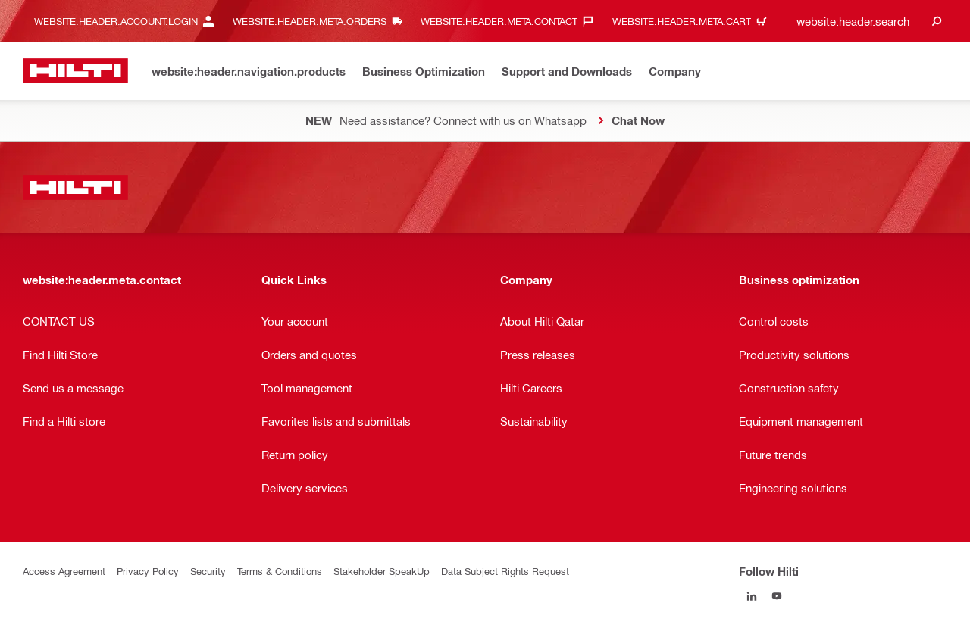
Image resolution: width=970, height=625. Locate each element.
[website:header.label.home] (75, 70)
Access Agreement (64, 571)
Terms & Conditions (279, 571)
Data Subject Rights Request (505, 571)
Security (208, 571)
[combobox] (866, 20)
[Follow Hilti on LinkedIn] (751, 595)
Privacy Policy (148, 571)
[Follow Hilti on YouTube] (776, 595)
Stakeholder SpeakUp (381, 571)
